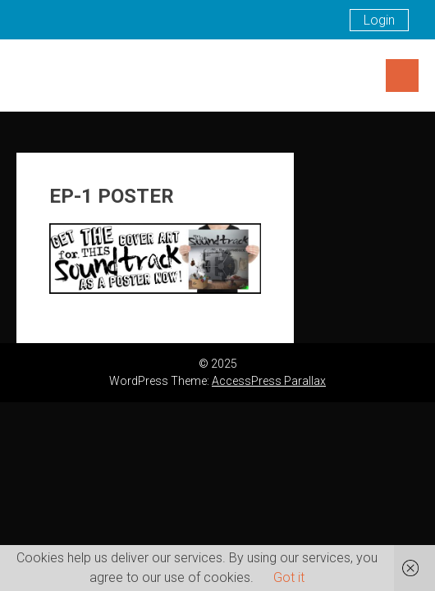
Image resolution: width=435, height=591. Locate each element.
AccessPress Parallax (269, 380)
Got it (288, 577)
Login (379, 20)
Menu (402, 75)
